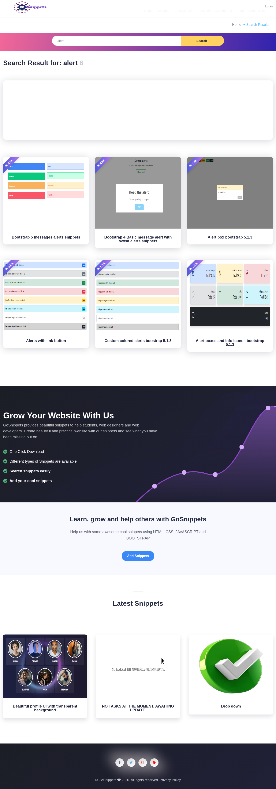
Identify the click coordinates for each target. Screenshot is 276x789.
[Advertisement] (138, 110)
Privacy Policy (170, 780)
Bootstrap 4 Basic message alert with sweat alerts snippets (138, 239)
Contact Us (251, 8)
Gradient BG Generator (211, 8)
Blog (235, 8)
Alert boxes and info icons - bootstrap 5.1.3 (230, 343)
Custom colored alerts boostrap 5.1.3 (137, 341)
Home (147, 8)
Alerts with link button (46, 341)
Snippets (162, 8)
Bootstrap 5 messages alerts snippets (46, 237)
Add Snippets (181, 8)
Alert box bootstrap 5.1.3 (230, 237)
